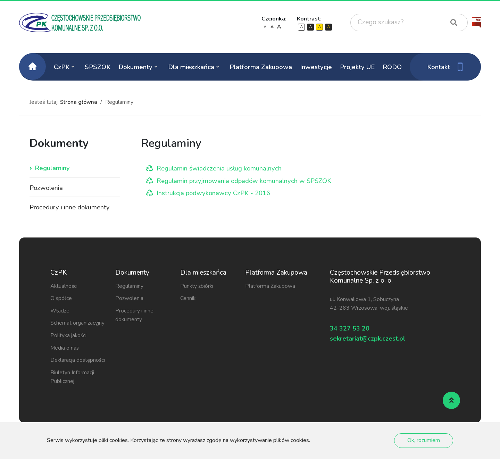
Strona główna (79, 102)
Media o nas (65, 349)
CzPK (61, 66)
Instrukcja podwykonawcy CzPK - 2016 (215, 193)
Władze (60, 312)
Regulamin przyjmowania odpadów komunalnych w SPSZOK (246, 180)
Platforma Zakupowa (261, 66)
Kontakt (445, 66)
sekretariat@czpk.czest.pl (375, 343)
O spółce (61, 299)
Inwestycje (316, 66)
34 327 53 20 (353, 330)
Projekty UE (357, 66)
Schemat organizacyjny (77, 324)
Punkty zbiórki (197, 287)
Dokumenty (135, 66)
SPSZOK (97, 66)
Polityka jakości (69, 337)
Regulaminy (52, 168)
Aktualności (64, 287)
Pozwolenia (47, 188)
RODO (392, 66)
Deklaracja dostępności (78, 361)
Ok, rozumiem (423, 440)
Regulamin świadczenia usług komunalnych (220, 168)
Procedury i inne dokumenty (70, 208)
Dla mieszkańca (191, 66)
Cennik (188, 299)
